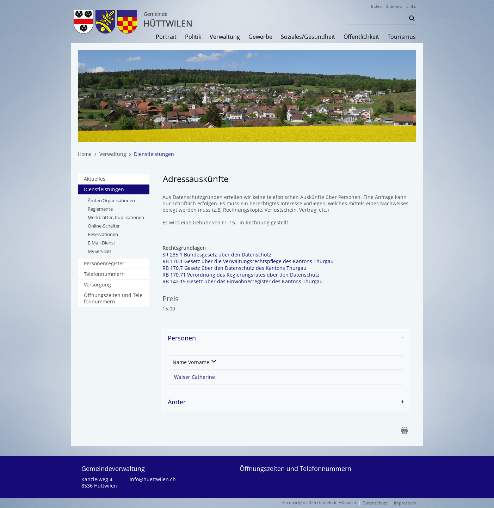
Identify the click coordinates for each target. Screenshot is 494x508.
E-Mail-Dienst (101, 243)
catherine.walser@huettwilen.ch (328, 377)
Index (376, 6)
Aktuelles (94, 178)
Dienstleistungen (116, 189)
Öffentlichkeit (361, 37)
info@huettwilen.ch (153, 479)
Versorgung (97, 284)
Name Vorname (191, 362)
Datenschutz (375, 503)
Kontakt (298, 362)
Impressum (405, 503)
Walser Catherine (194, 377)
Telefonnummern (104, 274)
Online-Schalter (104, 226)
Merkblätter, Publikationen (116, 217)
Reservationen (103, 234)
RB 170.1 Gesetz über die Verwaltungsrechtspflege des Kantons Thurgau (251, 261)
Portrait (166, 37)
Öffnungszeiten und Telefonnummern (113, 298)
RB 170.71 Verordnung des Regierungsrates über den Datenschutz (244, 274)
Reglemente (100, 209)
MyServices (99, 251)
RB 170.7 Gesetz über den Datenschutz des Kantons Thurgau (238, 268)
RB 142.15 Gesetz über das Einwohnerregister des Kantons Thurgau (246, 281)
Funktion (251, 362)
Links (411, 6)
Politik (193, 37)
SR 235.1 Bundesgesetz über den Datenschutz (220, 254)
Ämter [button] (177, 402)
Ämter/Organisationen (111, 200)
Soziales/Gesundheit (308, 37)
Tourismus (402, 37)
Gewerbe (260, 37)
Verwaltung (225, 37)
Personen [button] (182, 338)
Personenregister (104, 263)
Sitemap (394, 6)
